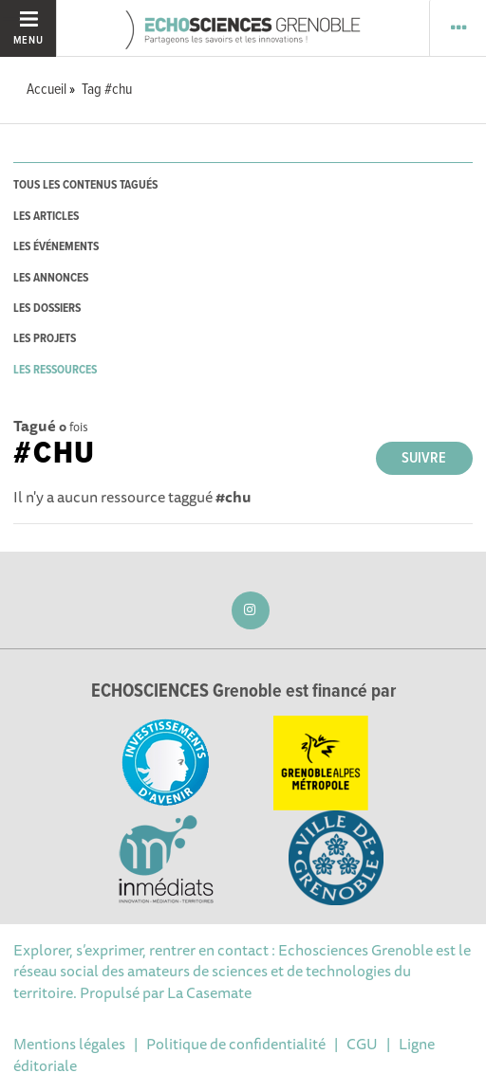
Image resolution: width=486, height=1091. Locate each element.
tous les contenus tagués (85, 185)
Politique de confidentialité (236, 1043)
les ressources (55, 370)
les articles (46, 217)
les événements (56, 247)
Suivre (424, 458)
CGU (362, 1043)
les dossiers (47, 308)
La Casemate (209, 992)
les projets (44, 339)
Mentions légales (69, 1043)
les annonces (50, 278)
